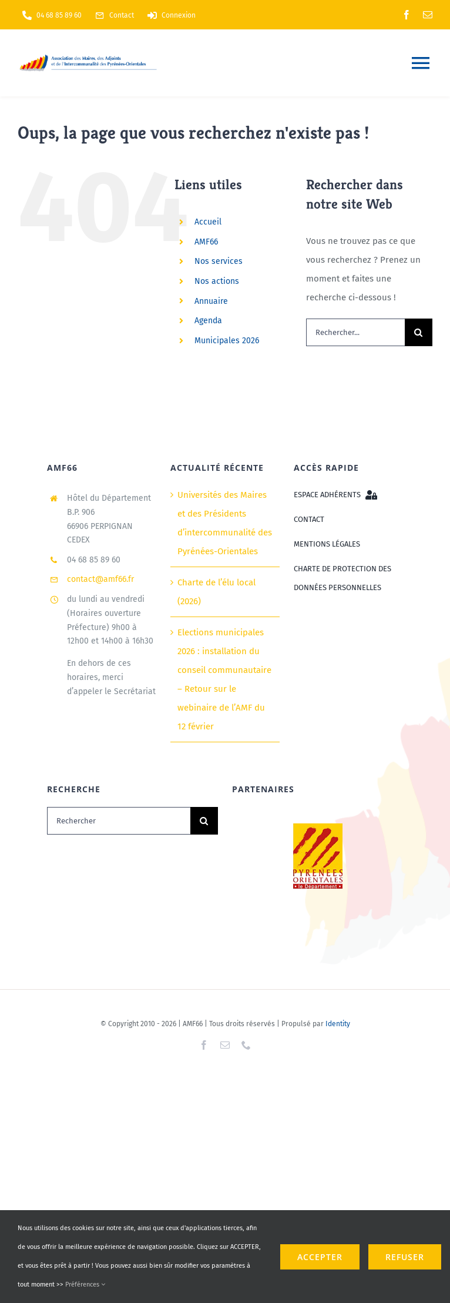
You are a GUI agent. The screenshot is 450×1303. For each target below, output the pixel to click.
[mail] (427, 14)
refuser (404, 1256)
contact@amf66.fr (100, 579)
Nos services (218, 261)
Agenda (208, 321)
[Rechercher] (118, 821)
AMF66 (206, 242)
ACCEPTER (319, 1256)
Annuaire (211, 301)
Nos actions (216, 281)
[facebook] (406, 14)
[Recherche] (418, 332)
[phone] (246, 1045)
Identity (337, 1024)
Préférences (85, 1284)
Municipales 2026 (226, 341)
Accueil (207, 222)
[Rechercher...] (355, 332)
